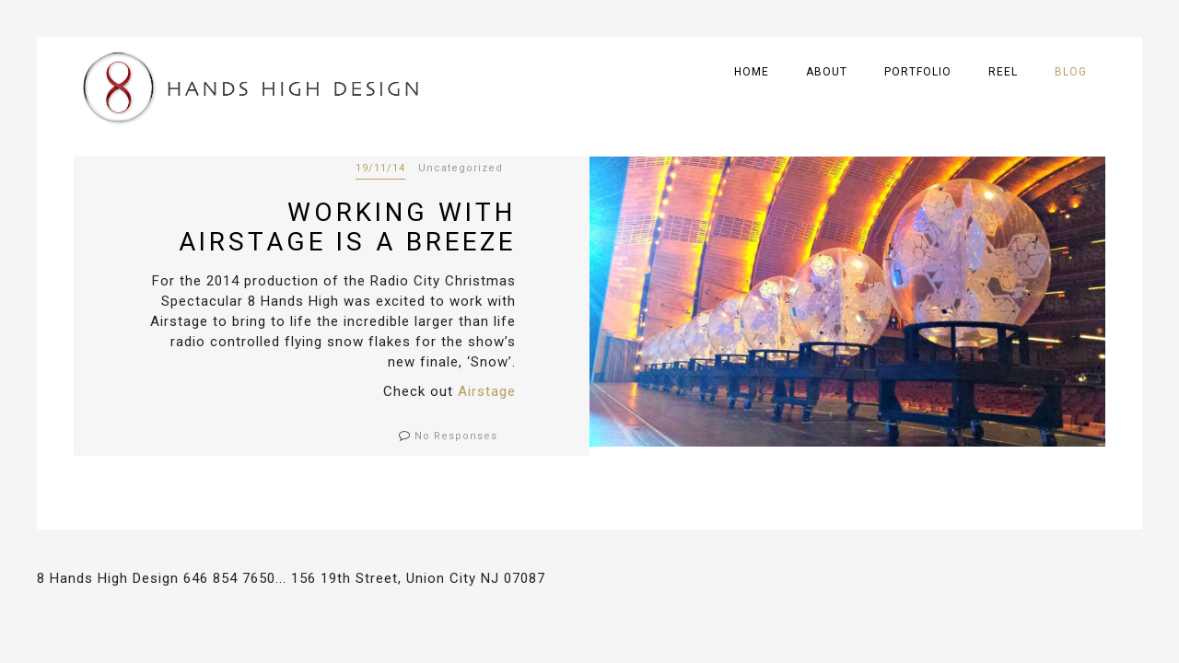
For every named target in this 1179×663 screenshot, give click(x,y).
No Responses (455, 436)
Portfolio (917, 71)
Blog (1071, 71)
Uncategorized (460, 168)
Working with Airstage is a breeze (347, 227)
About (826, 71)
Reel (1003, 71)
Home (751, 71)
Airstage (487, 391)
